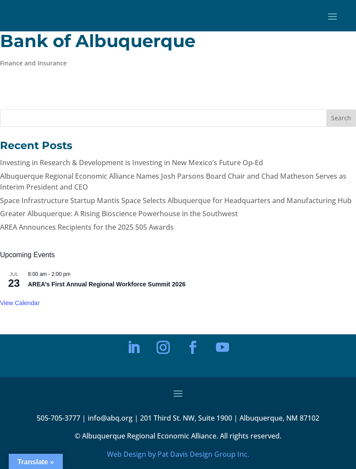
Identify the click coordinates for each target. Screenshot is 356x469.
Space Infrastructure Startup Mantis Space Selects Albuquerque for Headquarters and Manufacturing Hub (176, 200)
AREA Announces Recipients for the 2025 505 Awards (87, 227)
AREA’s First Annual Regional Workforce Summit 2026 (106, 284)
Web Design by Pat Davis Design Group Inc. (178, 454)
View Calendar (20, 302)
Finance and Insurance (33, 63)
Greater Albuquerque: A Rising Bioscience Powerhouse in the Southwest (119, 213)
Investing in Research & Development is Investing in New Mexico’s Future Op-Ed (131, 162)
